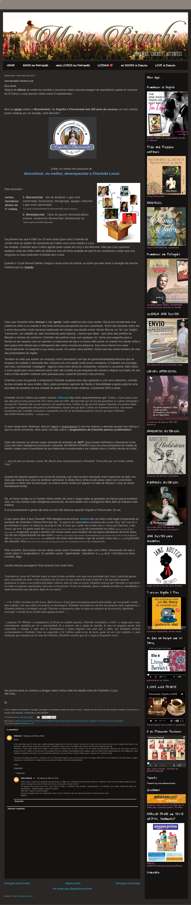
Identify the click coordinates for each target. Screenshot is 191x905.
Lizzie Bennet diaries (80, 721)
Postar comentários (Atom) (22, 896)
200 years (18, 721)
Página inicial (72, 883)
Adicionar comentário (16, 809)
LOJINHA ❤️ (105, 65)
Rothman (63, 397)
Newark (84, 518)
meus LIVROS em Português (73, 65)
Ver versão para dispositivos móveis (72, 888)
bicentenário (28, 721)
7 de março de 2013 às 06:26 (33, 736)
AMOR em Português (35, 65)
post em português (116, 721)
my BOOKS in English (134, 65)
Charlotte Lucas (40, 721)
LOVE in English (165, 65)
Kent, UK (30, 723)
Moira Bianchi (20, 717)
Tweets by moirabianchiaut (161, 783)
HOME (11, 65)
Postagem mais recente (17, 883)
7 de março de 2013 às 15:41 (47, 778)
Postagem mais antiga (128, 883)
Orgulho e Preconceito (99, 721)
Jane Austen (66, 721)
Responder (18, 768)
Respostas (20, 773)
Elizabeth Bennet (54, 721)
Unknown (17, 736)
